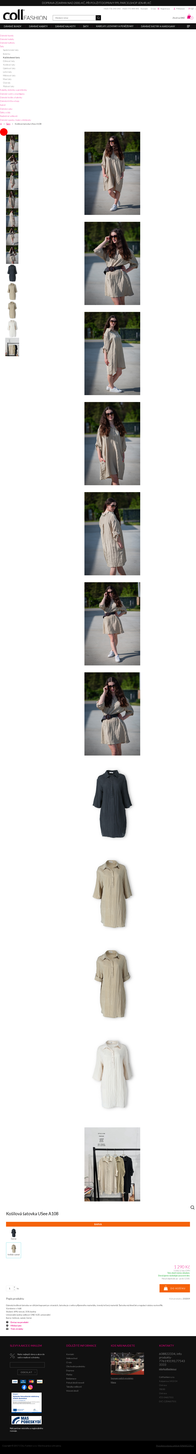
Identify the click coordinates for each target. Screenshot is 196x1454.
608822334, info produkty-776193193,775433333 (172, 1359)
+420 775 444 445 (130, 9)
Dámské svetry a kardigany (12, 94)
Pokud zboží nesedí (75, 1382)
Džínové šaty (9, 61)
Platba (69, 1374)
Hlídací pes (16, 1325)
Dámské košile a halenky (11, 97)
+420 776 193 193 (112, 9)
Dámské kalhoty (7, 42)
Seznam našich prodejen (122, 1378)
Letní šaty (7, 72)
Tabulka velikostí (74, 1386)
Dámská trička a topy (9, 101)
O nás (153, 9)
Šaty (2, 46)
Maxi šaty (7, 79)
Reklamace (71, 1378)
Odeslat (26, 1372)
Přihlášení (180, 9)
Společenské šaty (11, 50)
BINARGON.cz (187, 1445)
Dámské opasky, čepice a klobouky (15, 120)
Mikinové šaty (9, 75)
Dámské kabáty (7, 39)
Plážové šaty (8, 86)
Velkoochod (71, 1358)
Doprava (70, 1370)
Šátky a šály (5, 112)
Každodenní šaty (11, 57)
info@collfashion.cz (167, 1369)
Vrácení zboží (72, 1390)
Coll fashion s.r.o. (25, 14)
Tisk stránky (17, 1329)
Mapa (113, 1382)
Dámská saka (6, 109)
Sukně (3, 105)
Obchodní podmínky (75, 1366)
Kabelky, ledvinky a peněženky (13, 90)
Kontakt (144, 9)
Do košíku (177, 1288)
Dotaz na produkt (19, 1322)
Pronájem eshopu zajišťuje (168, 1445)
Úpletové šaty (9, 68)
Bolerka (6, 54)
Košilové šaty (9, 64)
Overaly (6, 82)
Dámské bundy (7, 35)
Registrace (165, 9)
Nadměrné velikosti (8, 116)
